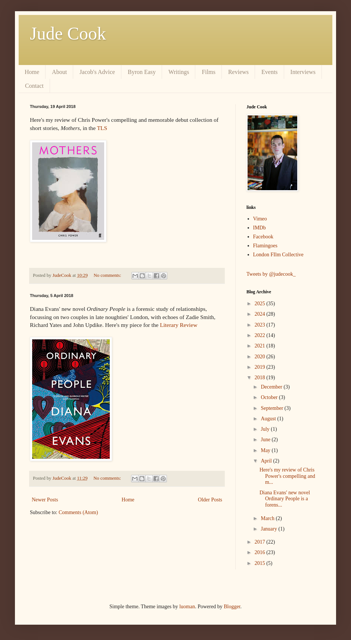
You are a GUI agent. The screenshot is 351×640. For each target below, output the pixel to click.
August (269, 418)
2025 (261, 303)
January (269, 529)
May (266, 450)
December (272, 387)
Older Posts (210, 500)
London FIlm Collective (278, 254)
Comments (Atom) (78, 512)
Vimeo (260, 219)
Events (269, 72)
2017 (261, 542)
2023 (261, 325)
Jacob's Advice (97, 72)
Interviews (303, 72)
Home (32, 72)
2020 (261, 356)
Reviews (238, 72)
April (267, 461)
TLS (102, 128)
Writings (178, 72)
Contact (34, 86)
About (59, 72)
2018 (261, 377)
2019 (261, 367)
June (266, 439)
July (266, 429)
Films (208, 72)
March (268, 518)
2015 (261, 563)
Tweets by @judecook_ (271, 274)
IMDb (259, 228)
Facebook (263, 236)
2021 (261, 346)
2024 (261, 314)
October (270, 397)
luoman (187, 606)
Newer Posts (45, 500)
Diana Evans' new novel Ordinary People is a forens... (285, 499)
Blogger (232, 606)
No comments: (108, 275)
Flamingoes (265, 245)
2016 (261, 552)
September (272, 408)
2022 (261, 335)
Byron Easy (142, 72)
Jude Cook (68, 33)
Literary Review (178, 325)
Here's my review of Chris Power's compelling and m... (287, 476)
